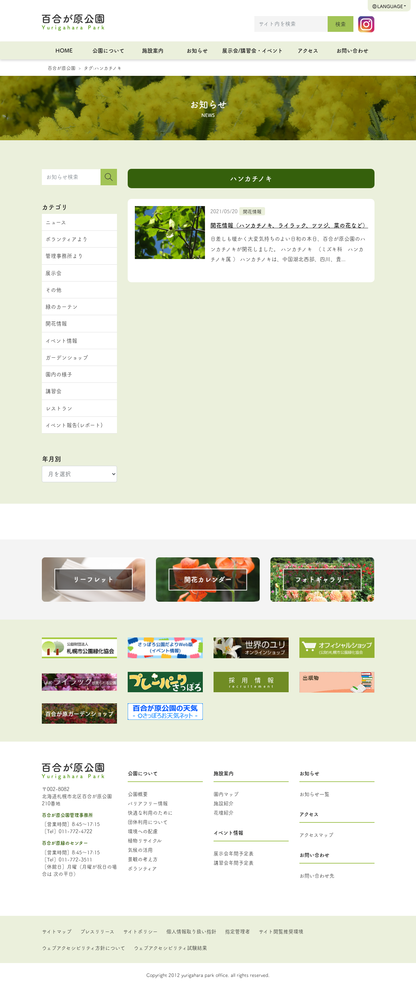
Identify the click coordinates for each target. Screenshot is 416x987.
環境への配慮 (143, 831)
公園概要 (138, 793)
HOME (64, 50)
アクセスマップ (316, 834)
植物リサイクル (145, 840)
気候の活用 (140, 849)
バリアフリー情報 (148, 803)
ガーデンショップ (66, 357)
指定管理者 (237, 931)
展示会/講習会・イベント (252, 50)
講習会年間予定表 (234, 862)
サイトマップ (57, 931)
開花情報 (252, 211)
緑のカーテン (61, 306)
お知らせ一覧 (314, 793)
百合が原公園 (61, 67)
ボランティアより (66, 239)
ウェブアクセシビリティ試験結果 (170, 947)
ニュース (55, 222)
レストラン (58, 408)
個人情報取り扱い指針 (191, 931)
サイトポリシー (140, 931)
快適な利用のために (150, 812)
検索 (340, 24)
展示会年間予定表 (234, 853)
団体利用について (148, 821)
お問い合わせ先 (316, 875)
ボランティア (142, 868)
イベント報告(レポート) (74, 425)
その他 (53, 289)
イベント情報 (61, 340)
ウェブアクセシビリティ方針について (83, 947)
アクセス (308, 50)
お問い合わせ (352, 50)
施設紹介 (224, 803)
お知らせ (197, 50)
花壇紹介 (224, 812)
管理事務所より (64, 255)
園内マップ (226, 793)
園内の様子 (58, 374)
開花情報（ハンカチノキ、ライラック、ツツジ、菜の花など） (289, 225)
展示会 (53, 273)
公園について (108, 50)
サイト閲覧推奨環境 (281, 931)
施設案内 (152, 50)
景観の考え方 (143, 859)
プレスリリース (97, 931)
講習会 (53, 391)
